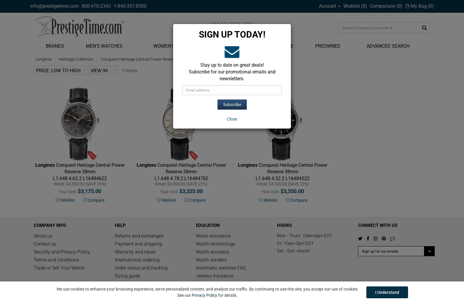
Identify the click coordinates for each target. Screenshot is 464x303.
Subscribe (232, 104)
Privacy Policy (204, 295)
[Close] (232, 119)
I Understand (387, 292)
